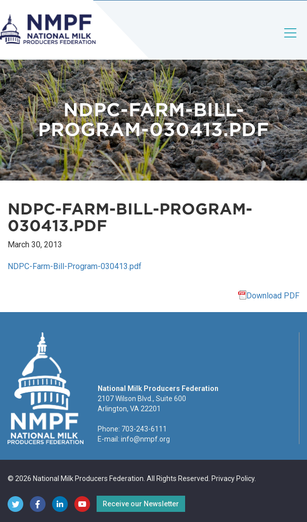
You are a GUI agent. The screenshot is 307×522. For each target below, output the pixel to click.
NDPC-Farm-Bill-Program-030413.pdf (75, 266)
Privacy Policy (232, 478)
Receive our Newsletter (141, 504)
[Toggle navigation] (290, 41)
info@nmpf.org (145, 439)
